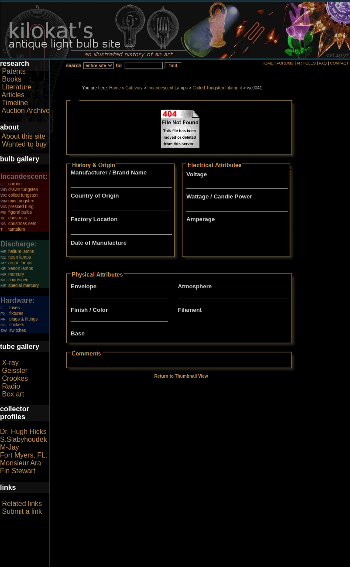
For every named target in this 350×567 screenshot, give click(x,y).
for (119, 65)
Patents (13, 71)
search (73, 65)
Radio (11, 386)
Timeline (15, 102)
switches (17, 330)
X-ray (10, 362)
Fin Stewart (17, 471)
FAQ (323, 63)
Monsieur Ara (20, 463)
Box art (13, 394)
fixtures (16, 313)
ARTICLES (306, 63)
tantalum (16, 229)
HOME (267, 63)
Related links (22, 503)
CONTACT (339, 63)
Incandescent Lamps (168, 87)
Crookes (15, 378)
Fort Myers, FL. (23, 455)
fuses (14, 307)
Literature (16, 87)
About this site (24, 136)
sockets (16, 324)
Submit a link (22, 511)
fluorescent (19, 279)
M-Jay (9, 447)
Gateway (133, 87)
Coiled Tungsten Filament (217, 87)
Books (11, 79)
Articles (13, 95)
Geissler (14, 370)
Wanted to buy (24, 144)
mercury (16, 274)
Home (115, 87)
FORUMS (285, 63)
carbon (15, 183)
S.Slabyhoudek (23, 439)
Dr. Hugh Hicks (23, 431)
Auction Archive (26, 110)
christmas (17, 217)
